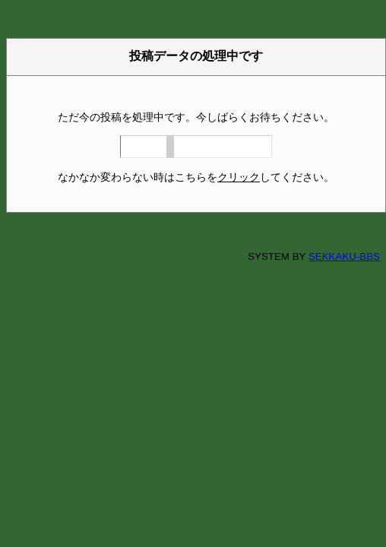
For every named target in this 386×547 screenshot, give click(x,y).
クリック (238, 177)
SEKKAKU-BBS (344, 256)
